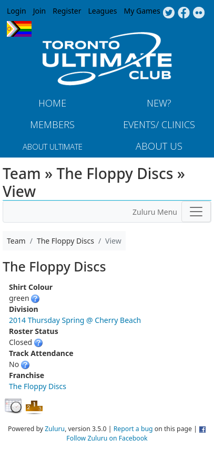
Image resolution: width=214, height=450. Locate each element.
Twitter (168, 13)
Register (67, 11)
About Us (159, 146)
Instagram (199, 13)
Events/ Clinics (159, 124)
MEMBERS (52, 124)
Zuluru (55, 428)
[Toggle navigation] (196, 211)
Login (16, 11)
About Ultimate (53, 146)
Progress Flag (19, 29)
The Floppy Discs (37, 386)
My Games (142, 11)
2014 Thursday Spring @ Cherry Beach (75, 320)
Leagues (102, 11)
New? (159, 103)
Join (39, 11)
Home (52, 103)
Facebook (184, 13)
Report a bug (133, 428)
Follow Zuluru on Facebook (106, 438)
